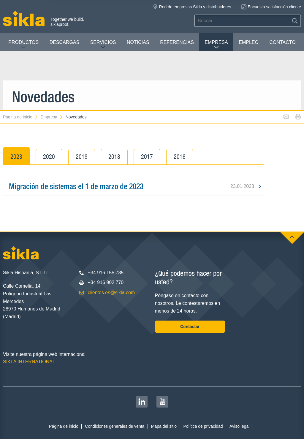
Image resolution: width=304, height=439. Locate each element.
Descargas (64, 42)
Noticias (138, 42)
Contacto (282, 42)
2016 (180, 156)
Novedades (76, 117)
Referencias (177, 42)
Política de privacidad (203, 426)
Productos (23, 45)
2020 (49, 156)
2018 (114, 156)
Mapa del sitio (164, 426)
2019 (82, 156)
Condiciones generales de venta (114, 426)
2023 (16, 156)
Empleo (249, 42)
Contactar (190, 326)
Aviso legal (239, 426)
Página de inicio (21, 117)
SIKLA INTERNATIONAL (29, 361)
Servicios (103, 45)
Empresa (216, 45)
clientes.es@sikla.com (111, 292)
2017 (147, 156)
